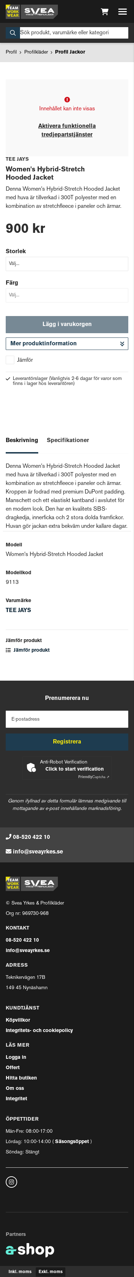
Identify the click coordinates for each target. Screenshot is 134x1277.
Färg (12, 283)
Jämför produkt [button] (28, 650)
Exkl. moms (51, 1272)
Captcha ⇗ (93, 777)
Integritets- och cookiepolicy (39, 1030)
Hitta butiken (21, 1078)
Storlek (16, 251)
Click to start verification (74, 769)
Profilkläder (36, 52)
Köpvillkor (18, 1020)
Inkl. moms (20, 1272)
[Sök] (67, 33)
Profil (11, 52)
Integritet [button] (16, 1099)
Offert (13, 1068)
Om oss (15, 1088)
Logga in (16, 1057)
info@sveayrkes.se (38, 852)
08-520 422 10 (31, 837)
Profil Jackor (70, 52)
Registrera (67, 742)
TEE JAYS (18, 610)
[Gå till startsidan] (32, 12)
